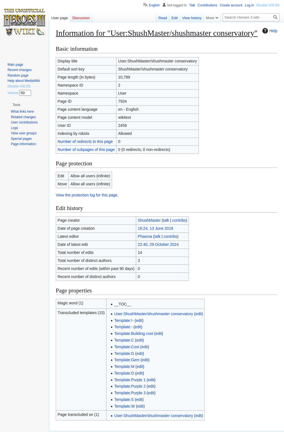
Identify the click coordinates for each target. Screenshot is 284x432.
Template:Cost (126, 347)
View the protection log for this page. (87, 195)
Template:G (124, 353)
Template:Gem (127, 360)
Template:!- (123, 320)
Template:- (123, 327)
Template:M (124, 366)
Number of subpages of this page (86, 149)
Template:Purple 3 (130, 393)
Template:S (124, 399)
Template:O (124, 373)
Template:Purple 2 (130, 386)
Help (269, 31)
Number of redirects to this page (85, 141)
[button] (16, 105)
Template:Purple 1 (130, 380)
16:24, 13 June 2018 (155, 228)
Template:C (124, 340)
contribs (179, 220)
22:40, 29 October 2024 (158, 244)
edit (199, 314)
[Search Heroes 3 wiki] (251, 17)
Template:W (124, 406)
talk (166, 220)
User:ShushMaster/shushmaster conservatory (153, 314)
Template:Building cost (133, 333)
